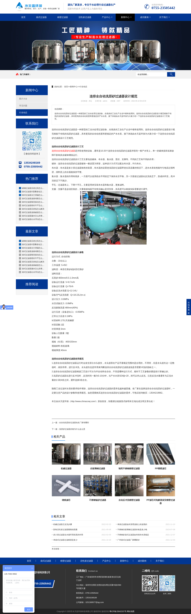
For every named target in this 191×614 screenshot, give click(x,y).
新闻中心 (125, 17)
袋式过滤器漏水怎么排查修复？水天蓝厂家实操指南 (32, 216)
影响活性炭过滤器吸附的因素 (65, 529)
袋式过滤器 (41, 17)
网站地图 (130, 611)
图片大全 (23, 99)
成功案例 (144, 17)
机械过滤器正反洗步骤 (62, 524)
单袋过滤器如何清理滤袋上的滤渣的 (132, 524)
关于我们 (163, 17)
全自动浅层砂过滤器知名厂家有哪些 (74, 422)
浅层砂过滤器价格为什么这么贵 (72, 429)
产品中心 (106, 17)
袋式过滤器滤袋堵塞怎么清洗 (32, 198)
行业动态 (23, 112)
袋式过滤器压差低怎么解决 (31, 209)
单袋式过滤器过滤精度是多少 (65, 540)
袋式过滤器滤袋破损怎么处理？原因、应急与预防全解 (32, 212)
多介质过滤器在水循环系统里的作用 (68, 535)
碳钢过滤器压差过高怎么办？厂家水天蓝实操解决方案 (32, 188)
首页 (23, 17)
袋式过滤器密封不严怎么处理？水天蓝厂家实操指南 (32, 205)
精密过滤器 (62, 17)
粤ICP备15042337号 (117, 611)
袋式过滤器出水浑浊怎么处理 (32, 219)
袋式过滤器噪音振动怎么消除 (32, 202)
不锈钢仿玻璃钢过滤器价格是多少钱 (132, 529)
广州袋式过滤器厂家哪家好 (128, 540)
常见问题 (23, 105)
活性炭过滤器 (85, 17)
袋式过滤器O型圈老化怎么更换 (32, 192)
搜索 (171, 74)
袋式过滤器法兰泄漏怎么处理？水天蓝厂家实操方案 (32, 195)
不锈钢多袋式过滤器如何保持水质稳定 (133, 535)
